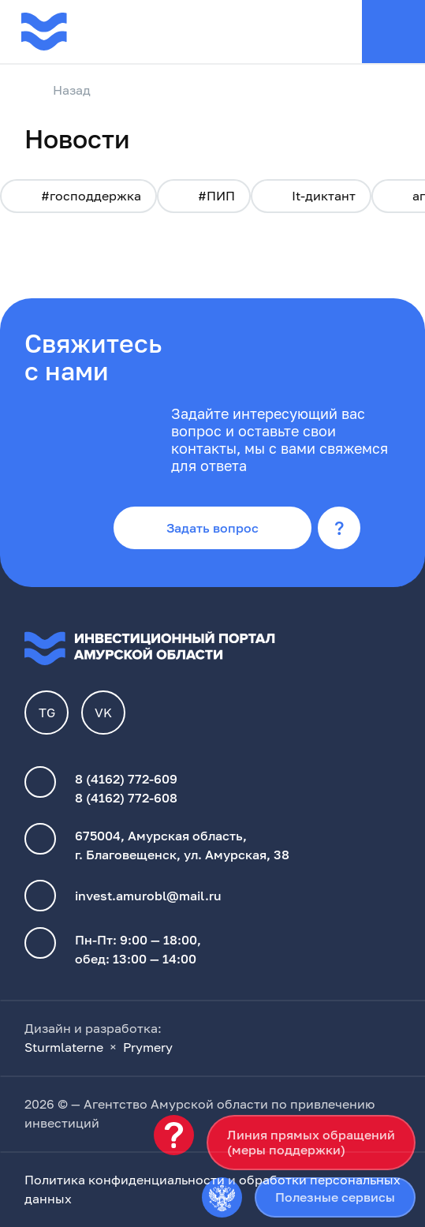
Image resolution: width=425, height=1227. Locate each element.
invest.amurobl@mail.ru (148, 895)
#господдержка (78, 196)
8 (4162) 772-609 (126, 779)
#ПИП (204, 196)
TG (47, 712)
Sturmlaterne (63, 1047)
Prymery (148, 1047)
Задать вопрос (212, 528)
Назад (57, 91)
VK (103, 712)
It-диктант (311, 196)
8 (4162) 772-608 (126, 798)
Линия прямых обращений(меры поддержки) (311, 1142)
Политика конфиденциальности (124, 1180)
